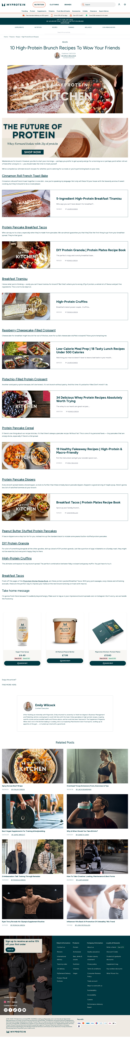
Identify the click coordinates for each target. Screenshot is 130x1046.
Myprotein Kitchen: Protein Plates (107, 652)
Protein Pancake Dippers (18, 479)
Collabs (85, 11)
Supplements (41, 11)
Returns (59, 952)
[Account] (119, 4)
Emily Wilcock (72, 463)
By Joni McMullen (82, 925)
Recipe (18, 37)
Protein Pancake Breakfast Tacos (24, 227)
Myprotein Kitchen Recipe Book (35, 581)
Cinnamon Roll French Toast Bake (25, 176)
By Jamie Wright (18, 835)
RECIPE (65, 42)
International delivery (61, 958)
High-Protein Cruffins (17, 558)
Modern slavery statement (92, 958)
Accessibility (91, 995)
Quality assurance (93, 952)
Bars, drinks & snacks (77, 958)
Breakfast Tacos (13, 575)
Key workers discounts (114, 969)
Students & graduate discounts (114, 958)
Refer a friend (115, 947)
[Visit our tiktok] (15, 1010)
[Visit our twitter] (20, 1010)
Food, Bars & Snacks (63, 11)
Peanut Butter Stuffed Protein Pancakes (29, 531)
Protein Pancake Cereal (18, 428)
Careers (90, 999)
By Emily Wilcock (68, 56)
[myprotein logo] (13, 4)
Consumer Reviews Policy (94, 974)
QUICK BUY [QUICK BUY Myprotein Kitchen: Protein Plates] (108, 663)
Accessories (76, 11)
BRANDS (68, 5)
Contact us (61, 947)
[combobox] (98, 4)
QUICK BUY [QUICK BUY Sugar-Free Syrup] (22, 663)
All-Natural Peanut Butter (65, 652)
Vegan (75, 973)
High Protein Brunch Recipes (30, 37)
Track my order (62, 964)
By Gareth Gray (82, 835)
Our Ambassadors (108, 27)
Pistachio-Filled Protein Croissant (24, 379)
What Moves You (112, 973)
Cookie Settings (10, 997)
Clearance (93, 11)
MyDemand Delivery (64, 973)
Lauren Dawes (72, 209)
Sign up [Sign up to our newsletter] (10, 950)
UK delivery (61, 969)
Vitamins (51, 11)
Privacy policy (92, 964)
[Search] (83, 4)
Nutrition (38, 27)
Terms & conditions (94, 969)
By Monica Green (18, 880)
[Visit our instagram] (6, 1010)
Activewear (77, 952)
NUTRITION (39, 5)
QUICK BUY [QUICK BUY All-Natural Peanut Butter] (65, 661)
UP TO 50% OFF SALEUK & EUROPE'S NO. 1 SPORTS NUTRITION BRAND (65, 21)
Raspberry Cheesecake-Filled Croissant (29, 330)
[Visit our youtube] (24, 1010)
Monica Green (72, 260)
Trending (25, 11)
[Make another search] (65, 32)
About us (90, 947)
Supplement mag (112, 964)
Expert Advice (104, 11)
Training (71, 27)
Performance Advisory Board (95, 1005)
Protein (32, 11)
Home (6, 37)
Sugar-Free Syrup (22, 652)
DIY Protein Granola (15, 543)
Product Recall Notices (62, 979)
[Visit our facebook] (10, 1010)
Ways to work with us (94, 986)
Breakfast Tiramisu (14, 279)
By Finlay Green (18, 789)
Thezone (12, 37)
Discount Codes (112, 952)
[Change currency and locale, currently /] (26, 1002)
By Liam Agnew (82, 880)
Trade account (92, 981)
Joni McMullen (72, 513)
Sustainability (91, 990)
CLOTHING (54, 5)
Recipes (54, 27)
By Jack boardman (83, 789)
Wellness (88, 27)
